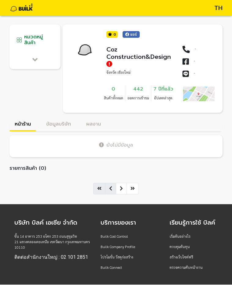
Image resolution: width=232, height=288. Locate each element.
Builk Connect (111, 267)
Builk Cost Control (114, 236)
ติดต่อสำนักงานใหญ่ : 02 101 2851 (51, 257)
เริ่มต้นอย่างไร (180, 236)
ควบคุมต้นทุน (180, 246)
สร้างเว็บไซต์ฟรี (181, 256)
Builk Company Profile (118, 246)
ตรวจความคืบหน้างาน (186, 267)
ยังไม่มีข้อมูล (116, 145)
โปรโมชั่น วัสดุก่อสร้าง (117, 256)
